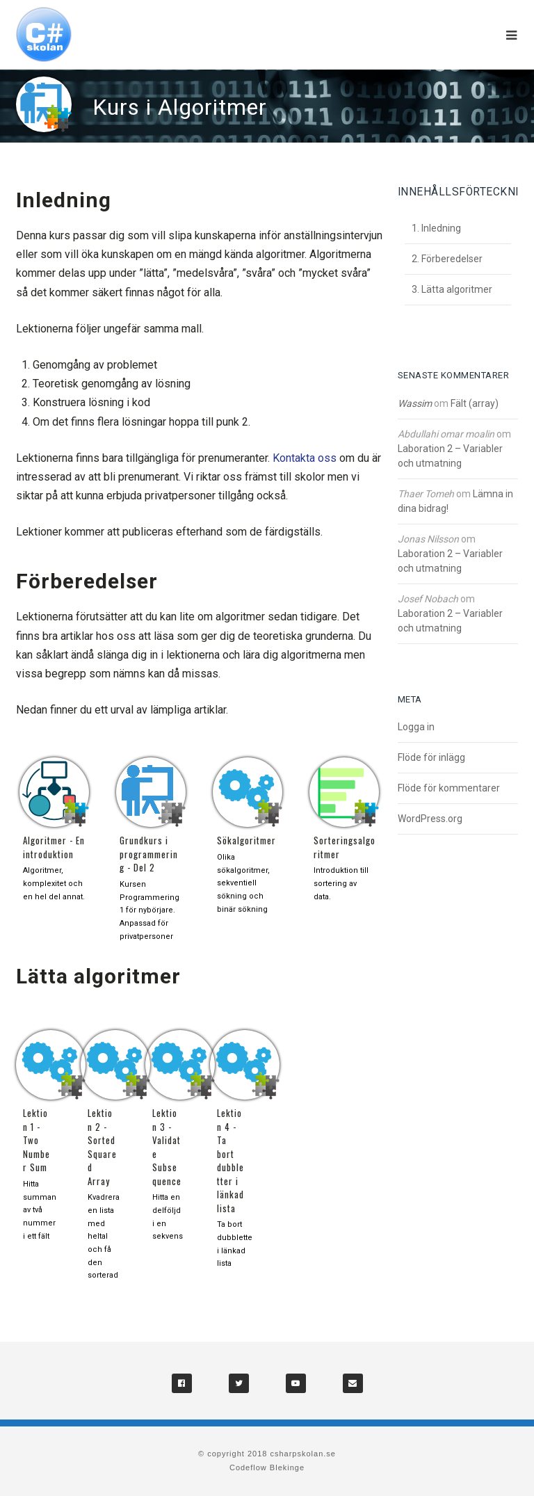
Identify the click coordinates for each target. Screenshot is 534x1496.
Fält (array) (475, 403)
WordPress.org (430, 818)
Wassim (415, 403)
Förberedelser (452, 258)
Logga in (416, 726)
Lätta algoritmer (456, 289)
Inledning (441, 228)
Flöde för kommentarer (449, 788)
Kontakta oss (305, 458)
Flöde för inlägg (431, 757)
